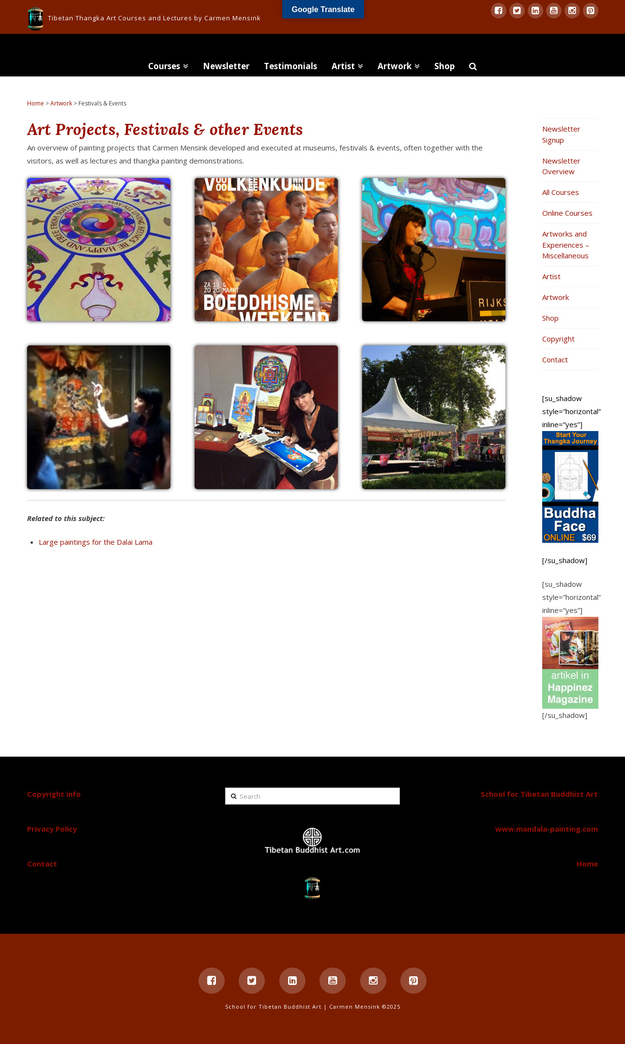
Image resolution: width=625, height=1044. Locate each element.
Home (35, 103)
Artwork (61, 103)
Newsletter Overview (561, 166)
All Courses (560, 192)
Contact (555, 359)
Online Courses (567, 213)
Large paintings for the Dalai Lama (95, 542)
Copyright (558, 338)
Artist (551, 276)
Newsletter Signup (561, 134)
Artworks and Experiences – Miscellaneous (565, 244)
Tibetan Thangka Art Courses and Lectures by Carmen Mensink (154, 18)
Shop (550, 318)
